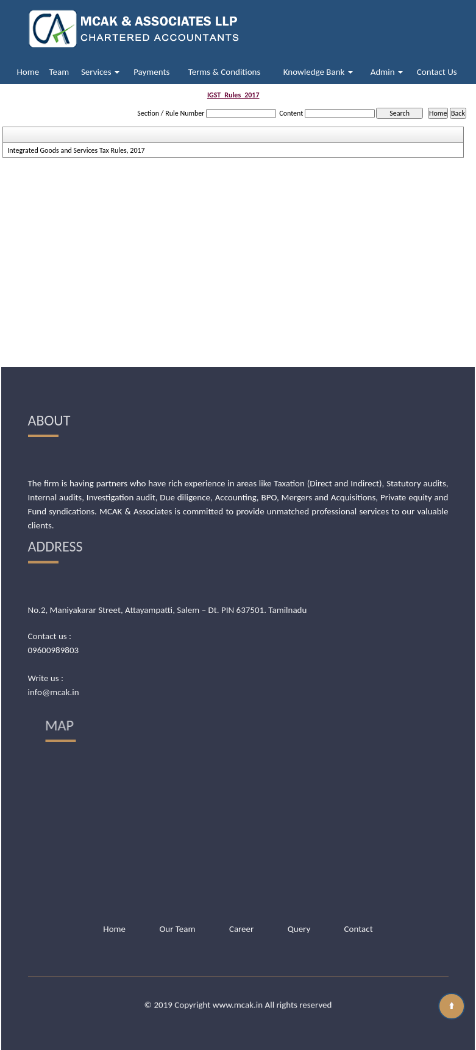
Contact (358, 888)
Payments (151, 71)
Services (100, 71)
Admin (387, 71)
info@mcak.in (53, 609)
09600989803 (53, 567)
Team (59, 71)
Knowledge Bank (318, 71)
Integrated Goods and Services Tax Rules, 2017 (75, 150)
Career (241, 888)
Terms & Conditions (224, 71)
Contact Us (437, 71)
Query (299, 888)
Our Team (177, 888)
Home (27, 71)
